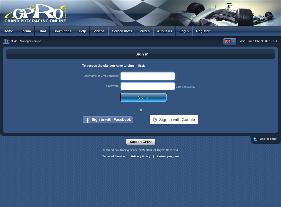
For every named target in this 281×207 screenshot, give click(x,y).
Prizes (145, 31)
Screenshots (122, 31)
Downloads (62, 31)
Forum (26, 31)
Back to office (267, 140)
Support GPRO (142, 142)
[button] (174, 119)
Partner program (168, 156)
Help (82, 31)
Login (184, 31)
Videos (98, 31)
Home (8, 31)
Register (203, 31)
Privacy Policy (140, 156)
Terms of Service (113, 156)
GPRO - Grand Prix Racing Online (140, 11)
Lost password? (186, 86)
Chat (42, 31)
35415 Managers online (26, 41)
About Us (164, 31)
